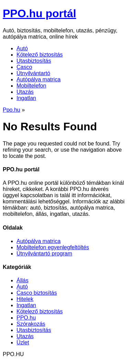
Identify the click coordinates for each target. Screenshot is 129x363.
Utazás (25, 92)
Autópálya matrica (39, 79)
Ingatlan (26, 98)
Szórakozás (31, 324)
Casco (24, 67)
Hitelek (25, 299)
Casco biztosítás (37, 293)
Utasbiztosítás (34, 61)
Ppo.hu (11, 110)
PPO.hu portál (39, 13)
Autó (22, 48)
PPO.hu (26, 318)
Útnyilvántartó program (44, 253)
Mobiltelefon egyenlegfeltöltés (53, 247)
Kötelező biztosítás (40, 55)
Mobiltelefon (31, 86)
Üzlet (23, 342)
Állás (23, 280)
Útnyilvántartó (33, 73)
